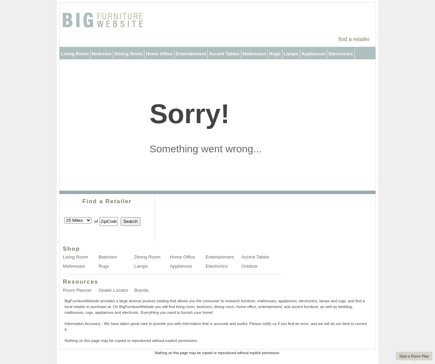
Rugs (274, 53)
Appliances (313, 53)
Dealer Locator (113, 290)
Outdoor (70, 66)
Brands (141, 290)
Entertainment (191, 53)
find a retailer (354, 39)
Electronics (341, 53)
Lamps (291, 53)
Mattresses (254, 53)
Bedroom (102, 53)
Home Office (159, 53)
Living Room (75, 53)
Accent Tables (224, 53)
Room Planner (77, 290)
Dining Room (129, 53)
